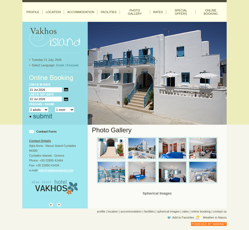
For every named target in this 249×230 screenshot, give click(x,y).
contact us (220, 211)
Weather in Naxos (215, 217)
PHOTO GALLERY (135, 12)
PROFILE (32, 12)
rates (185, 211)
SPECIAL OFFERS (181, 12)
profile (101, 211)
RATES (158, 12)
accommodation (131, 211)
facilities (149, 211)
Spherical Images (157, 193)
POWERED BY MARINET (209, 224)
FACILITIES (109, 12)
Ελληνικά (72, 65)
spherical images (168, 211)
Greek (60, 65)
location (113, 211)
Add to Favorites (183, 217)
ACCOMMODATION (80, 12)
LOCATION (53, 12)
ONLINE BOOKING (211, 12)
